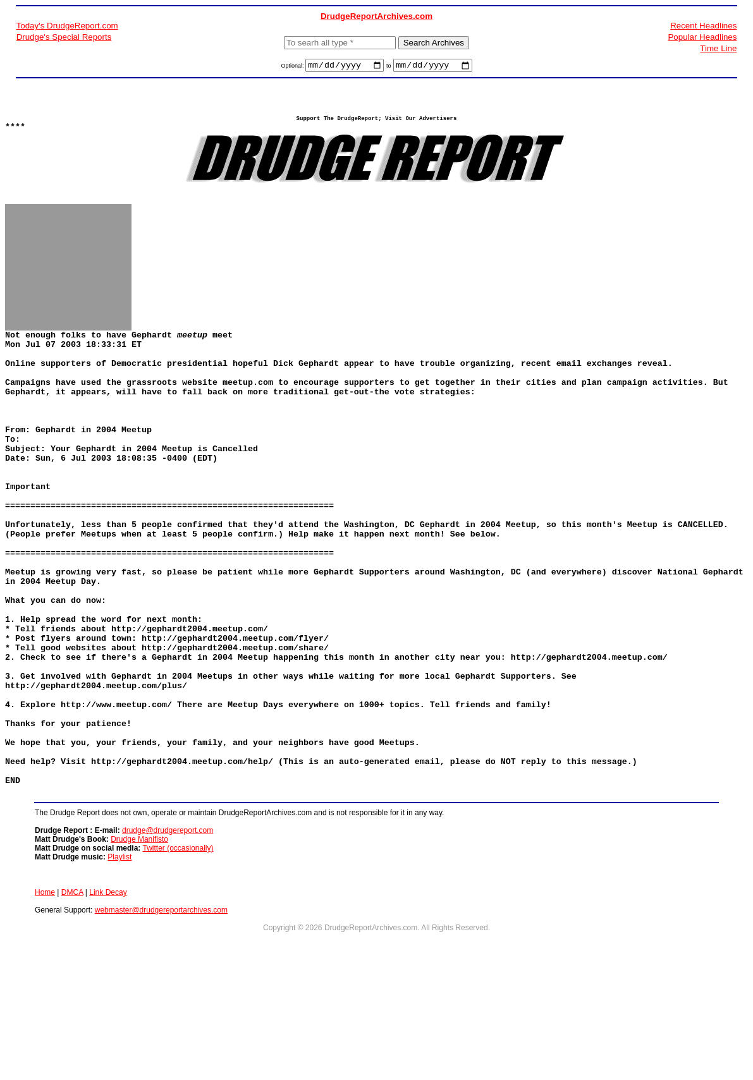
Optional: (293, 67)
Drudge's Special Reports (64, 37)
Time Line (718, 48)
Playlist (119, 959)
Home (45, 994)
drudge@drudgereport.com (167, 932)
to (388, 67)
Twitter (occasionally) (177, 950)
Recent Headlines (703, 25)
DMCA (72, 994)
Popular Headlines (702, 37)
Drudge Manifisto (139, 941)
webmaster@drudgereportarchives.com (161, 1012)
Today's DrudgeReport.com (67, 25)
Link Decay (107, 994)
